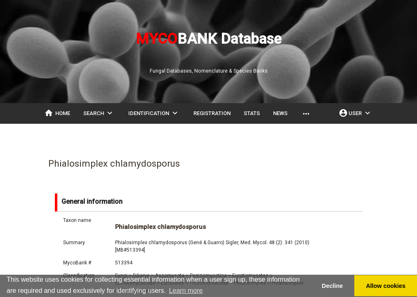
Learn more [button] (186, 290)
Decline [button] (332, 286)
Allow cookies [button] (385, 286)
